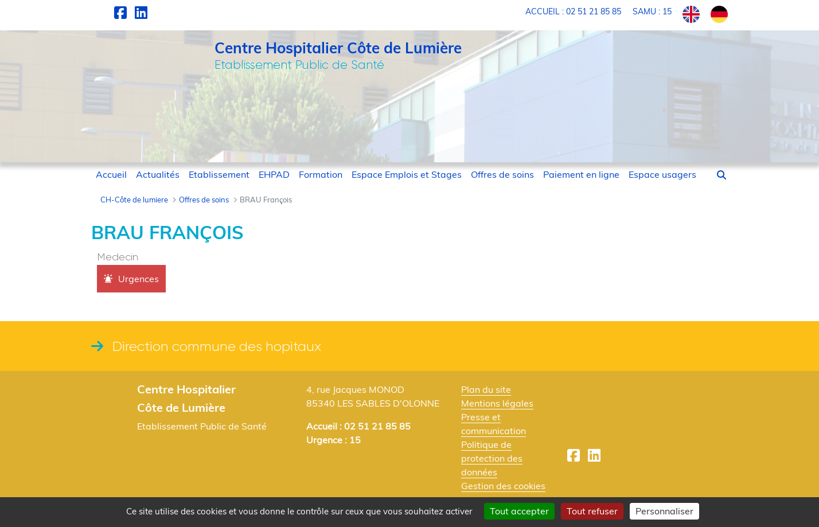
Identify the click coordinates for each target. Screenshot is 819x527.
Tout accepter (519, 511)
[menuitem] (111, 174)
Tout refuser (592, 511)
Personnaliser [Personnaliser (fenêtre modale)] (664, 511)
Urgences (138, 278)
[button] (721, 175)
